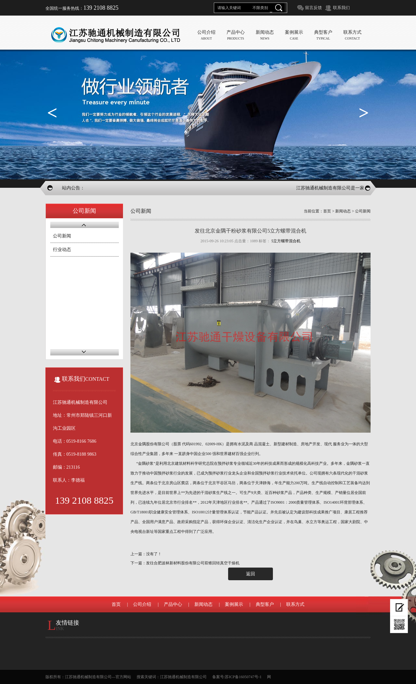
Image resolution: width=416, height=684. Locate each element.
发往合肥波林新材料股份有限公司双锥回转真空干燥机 (192, 563)
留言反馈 (313, 7)
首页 (327, 211)
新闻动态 (343, 211)
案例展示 (234, 604)
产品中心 (173, 604)
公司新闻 (62, 236)
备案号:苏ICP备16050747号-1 (237, 677)
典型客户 (265, 604)
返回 (250, 573)
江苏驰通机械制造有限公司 (183, 677)
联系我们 (341, 7)
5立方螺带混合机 (285, 241)
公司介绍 (142, 604)
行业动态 (62, 249)
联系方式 (295, 604)
